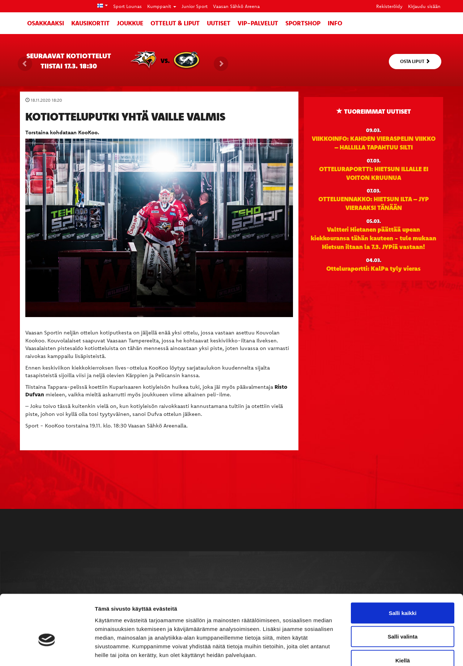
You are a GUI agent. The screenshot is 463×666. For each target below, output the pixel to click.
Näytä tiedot (387, 652)
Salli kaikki (403, 571)
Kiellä (402, 618)
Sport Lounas (127, 6)
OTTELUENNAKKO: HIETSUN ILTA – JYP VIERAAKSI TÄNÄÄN (373, 203)
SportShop (302, 23)
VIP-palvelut (258, 23)
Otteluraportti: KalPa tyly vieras (373, 268)
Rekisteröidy (389, 6)
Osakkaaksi (45, 23)
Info (335, 23)
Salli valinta (403, 595)
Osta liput (415, 61)
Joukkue (130, 23)
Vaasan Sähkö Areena (236, 6)
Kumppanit (161, 6)
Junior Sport (195, 6)
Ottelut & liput (175, 23)
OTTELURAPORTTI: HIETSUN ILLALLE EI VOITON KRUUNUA (373, 173)
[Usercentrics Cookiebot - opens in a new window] (46, 651)
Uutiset (218, 23)
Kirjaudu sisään (424, 6)
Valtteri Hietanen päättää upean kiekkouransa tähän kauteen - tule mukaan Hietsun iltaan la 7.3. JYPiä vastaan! (373, 238)
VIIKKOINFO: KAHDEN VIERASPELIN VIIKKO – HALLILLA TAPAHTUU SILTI (374, 142)
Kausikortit (90, 23)
